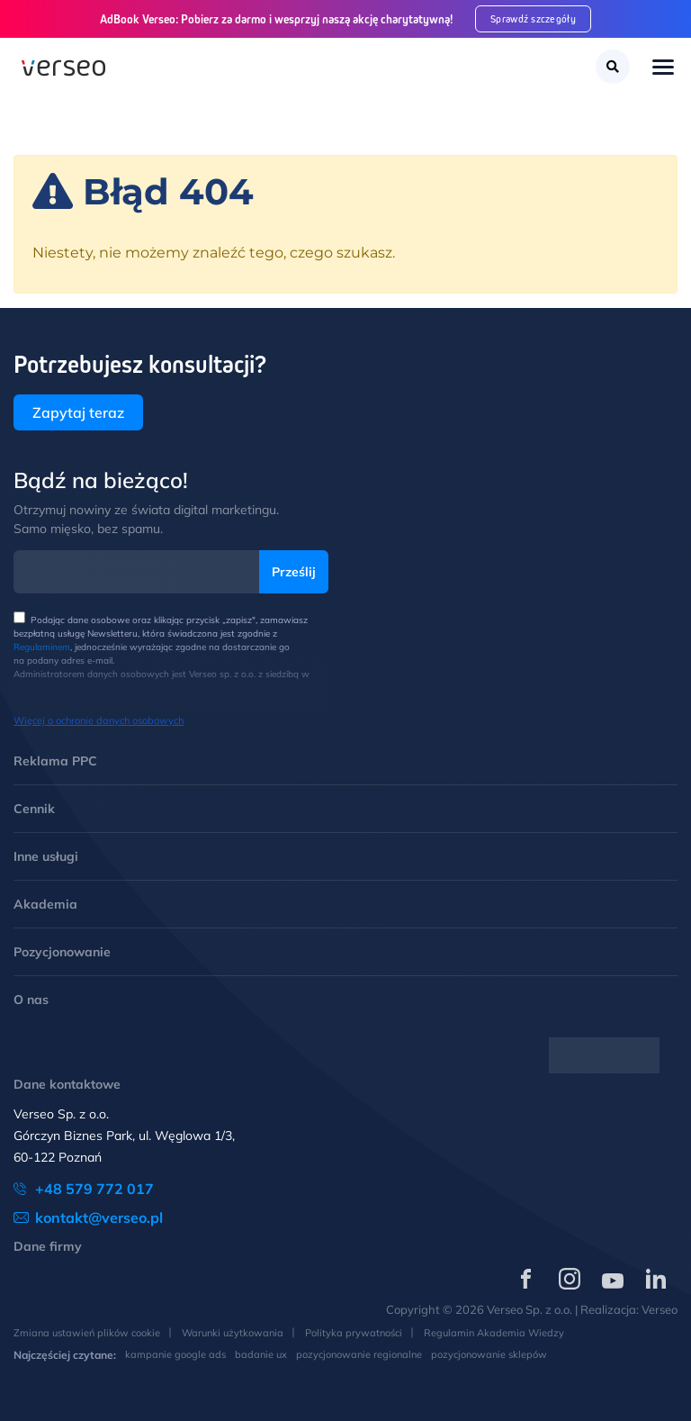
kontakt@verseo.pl (99, 1217)
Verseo (660, 1309)
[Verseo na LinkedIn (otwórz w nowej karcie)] (656, 1278)
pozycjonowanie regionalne (359, 1354)
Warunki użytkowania (232, 1332)
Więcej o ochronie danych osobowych (98, 720)
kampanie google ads (175, 1354)
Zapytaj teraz (78, 412)
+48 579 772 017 (94, 1189)
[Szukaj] (613, 67)
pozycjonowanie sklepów (489, 1354)
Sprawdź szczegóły (533, 18)
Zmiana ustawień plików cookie (86, 1332)
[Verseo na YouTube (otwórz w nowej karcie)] (612, 1278)
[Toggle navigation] (663, 69)
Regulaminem (41, 647)
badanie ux (261, 1354)
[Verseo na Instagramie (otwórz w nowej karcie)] (569, 1278)
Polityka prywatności (353, 1332)
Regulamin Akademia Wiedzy (494, 1332)
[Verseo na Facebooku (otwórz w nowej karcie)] (526, 1278)
